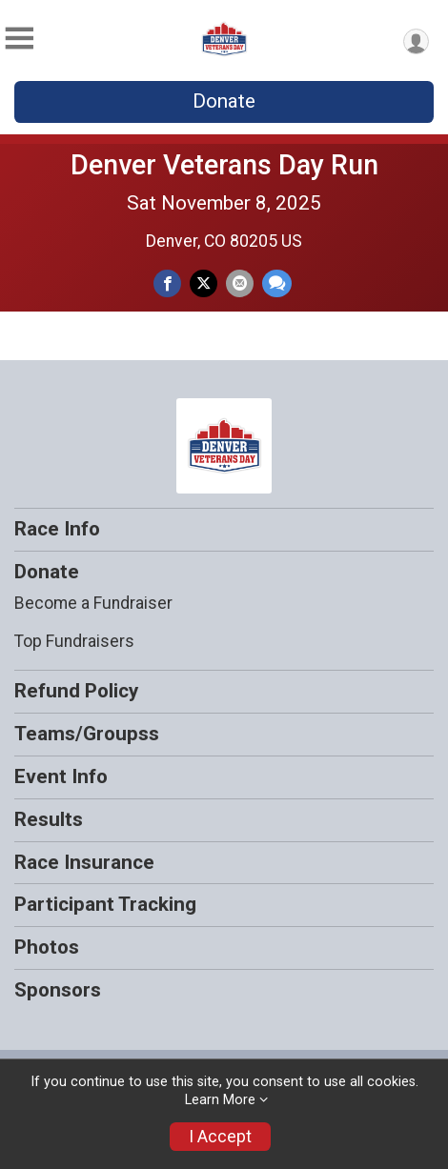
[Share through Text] (277, 283)
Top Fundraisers (74, 641)
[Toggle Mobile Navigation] (19, 38)
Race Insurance (84, 862)
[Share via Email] (240, 283)
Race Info (57, 528)
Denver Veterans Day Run (224, 165)
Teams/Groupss (86, 733)
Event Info (61, 776)
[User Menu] (416, 41)
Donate (224, 101)
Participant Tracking (105, 904)
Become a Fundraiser (93, 603)
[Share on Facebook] (167, 283)
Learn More (220, 1100)
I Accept (220, 1136)
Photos (46, 947)
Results (48, 819)
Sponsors (57, 989)
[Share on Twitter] (203, 283)
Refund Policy (76, 690)
